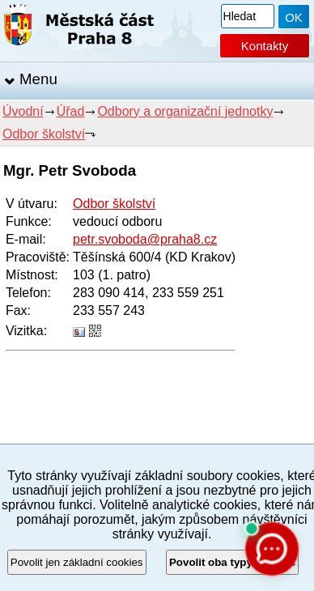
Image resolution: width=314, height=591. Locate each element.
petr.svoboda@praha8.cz (145, 239)
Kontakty (264, 46)
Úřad (71, 111)
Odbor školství (43, 134)
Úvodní (23, 111)
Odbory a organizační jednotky (185, 111)
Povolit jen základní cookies (77, 562)
